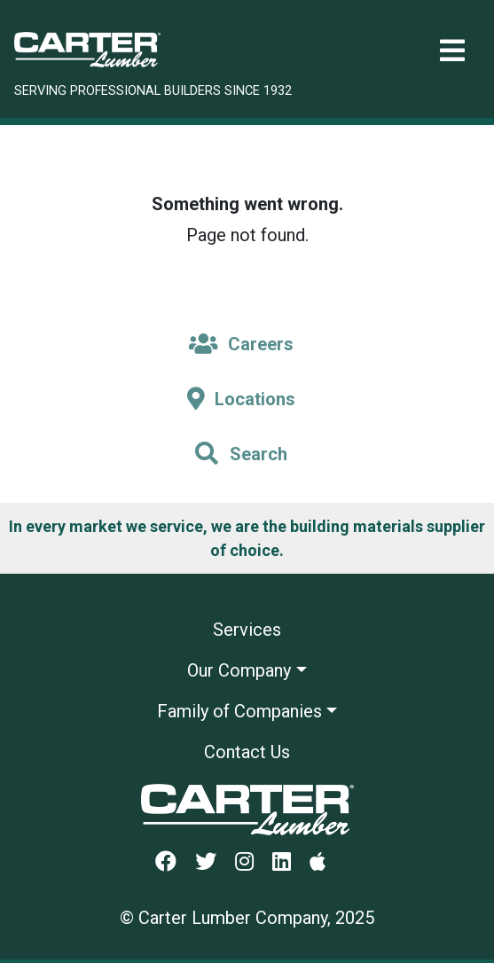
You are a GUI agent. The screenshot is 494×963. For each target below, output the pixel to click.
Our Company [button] (239, 670)
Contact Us (247, 752)
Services (247, 629)
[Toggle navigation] (452, 51)
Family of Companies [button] (239, 711)
